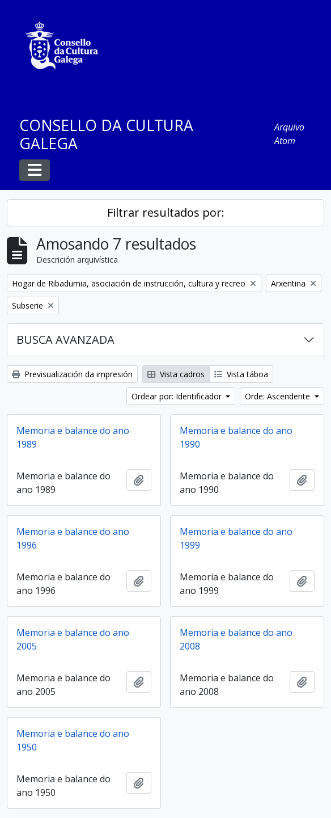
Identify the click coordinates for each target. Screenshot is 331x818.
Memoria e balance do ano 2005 (72, 639)
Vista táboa (241, 374)
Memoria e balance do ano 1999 (236, 538)
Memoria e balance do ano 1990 (236, 437)
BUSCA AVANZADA (65, 339)
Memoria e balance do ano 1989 (72, 437)
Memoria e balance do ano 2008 (236, 639)
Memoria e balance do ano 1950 (72, 740)
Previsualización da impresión (72, 374)
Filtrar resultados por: (165, 212)
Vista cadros (176, 374)
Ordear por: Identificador (177, 396)
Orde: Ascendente (278, 396)
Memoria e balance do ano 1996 (72, 538)
